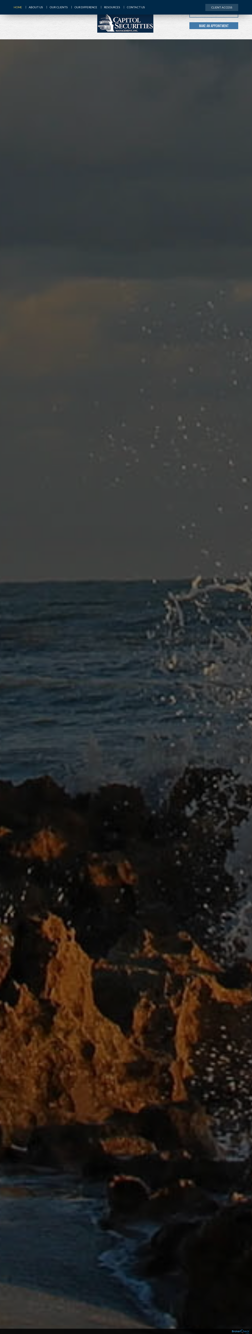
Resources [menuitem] (110, 7)
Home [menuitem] (18, 7)
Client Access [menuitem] (221, 7)
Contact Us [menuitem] (134, 7)
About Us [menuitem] (34, 7)
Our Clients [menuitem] (57, 7)
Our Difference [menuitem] (84, 7)
